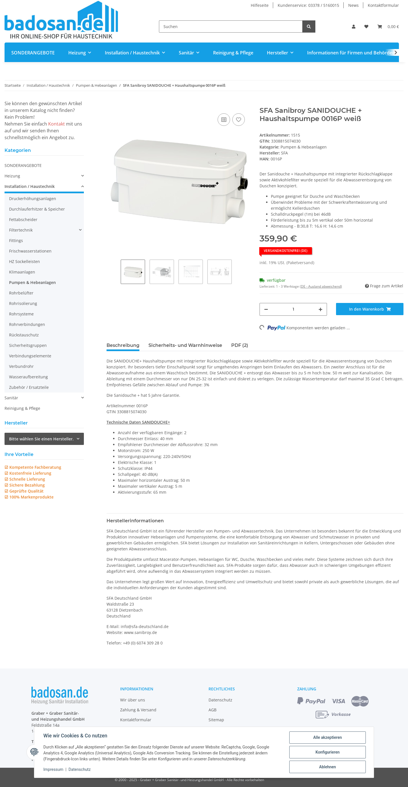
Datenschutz (220, 700)
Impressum (53, 769)
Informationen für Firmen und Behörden (351, 53)
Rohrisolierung (23, 303)
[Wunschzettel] (366, 26)
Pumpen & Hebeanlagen (303, 147)
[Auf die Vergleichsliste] (224, 119)
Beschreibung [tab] (123, 345)
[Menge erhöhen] (320, 309)
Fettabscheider (23, 219)
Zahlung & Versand (138, 709)
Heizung (12, 176)
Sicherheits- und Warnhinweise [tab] (185, 345)
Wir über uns (132, 700)
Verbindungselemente (30, 356)
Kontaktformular (383, 5)
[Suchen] (231, 26)
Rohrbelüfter (21, 293)
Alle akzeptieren (327, 737)
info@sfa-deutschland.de (145, 626)
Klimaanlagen (22, 272)
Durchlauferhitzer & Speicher (37, 209)
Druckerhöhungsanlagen (32, 198)
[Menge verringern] (266, 309)
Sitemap (216, 719)
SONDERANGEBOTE (23, 165)
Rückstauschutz (24, 335)
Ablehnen (327, 767)
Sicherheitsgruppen (28, 345)
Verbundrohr (21, 366)
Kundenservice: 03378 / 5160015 (308, 5)
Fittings (16, 240)
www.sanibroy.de (140, 632)
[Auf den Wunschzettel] (238, 119)
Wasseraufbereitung (28, 376)
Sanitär (11, 397)
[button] (353, 26)
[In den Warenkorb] (111, 103)
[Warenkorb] (388, 26)
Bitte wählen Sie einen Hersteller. (41, 439)
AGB (212, 709)
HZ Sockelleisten (24, 261)
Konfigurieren (327, 752)
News (353, 5)
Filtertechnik (21, 230)
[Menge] (293, 309)
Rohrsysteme (21, 314)
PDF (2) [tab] (239, 345)
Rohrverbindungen (27, 324)
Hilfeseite (260, 5)
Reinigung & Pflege (22, 408)
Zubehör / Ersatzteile (29, 387)
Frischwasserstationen (30, 251)
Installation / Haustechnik (30, 186)
